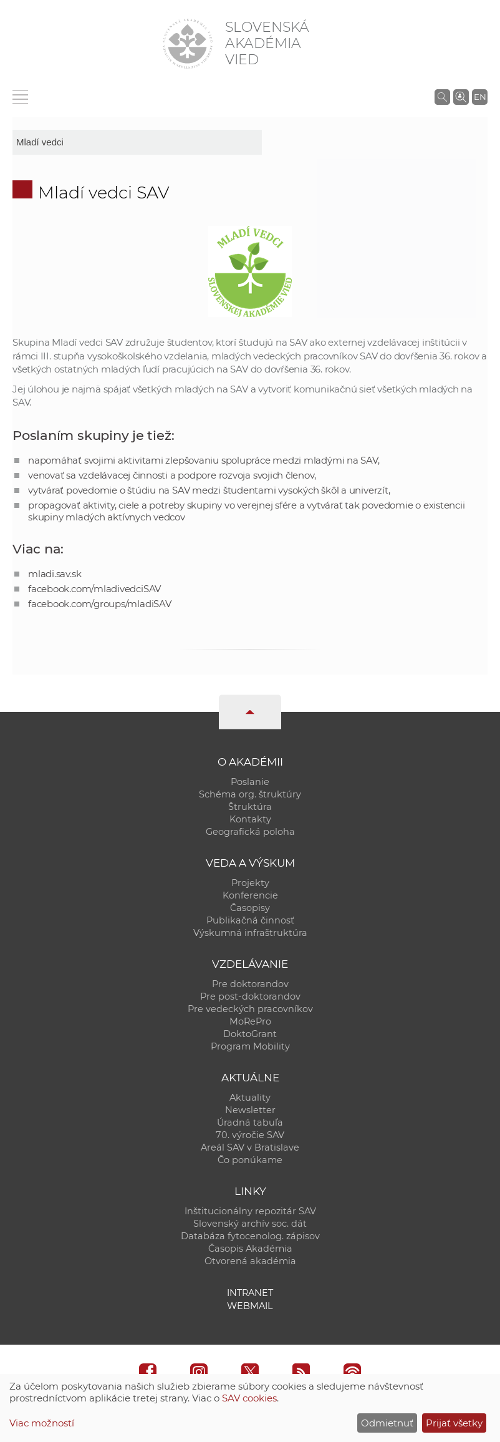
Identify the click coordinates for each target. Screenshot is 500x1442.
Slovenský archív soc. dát (250, 1223)
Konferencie (250, 895)
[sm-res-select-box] (137, 142)
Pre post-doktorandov (250, 996)
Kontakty (250, 819)
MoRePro (250, 1021)
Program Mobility (250, 1046)
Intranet (250, 1292)
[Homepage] (188, 44)
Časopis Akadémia (250, 1248)
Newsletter (250, 1110)
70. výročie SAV (250, 1135)
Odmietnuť (387, 1423)
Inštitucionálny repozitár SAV (250, 1211)
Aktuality (250, 1097)
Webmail (250, 1306)
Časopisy (250, 907)
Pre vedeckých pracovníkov (250, 1009)
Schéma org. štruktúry (250, 794)
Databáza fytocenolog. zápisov (250, 1236)
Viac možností (41, 1423)
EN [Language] (480, 97)
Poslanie (250, 781)
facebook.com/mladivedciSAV (94, 589)
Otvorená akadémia (250, 1261)
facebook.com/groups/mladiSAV (99, 604)
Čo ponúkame (250, 1160)
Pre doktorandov (250, 984)
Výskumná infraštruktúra (250, 932)
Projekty (250, 883)
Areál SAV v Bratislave (250, 1147)
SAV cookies (249, 1398)
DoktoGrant (250, 1034)
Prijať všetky (454, 1423)
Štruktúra (250, 806)
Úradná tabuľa (250, 1122)
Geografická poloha (250, 831)
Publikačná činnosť (250, 920)
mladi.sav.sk (54, 574)
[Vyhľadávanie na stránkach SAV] (442, 97)
